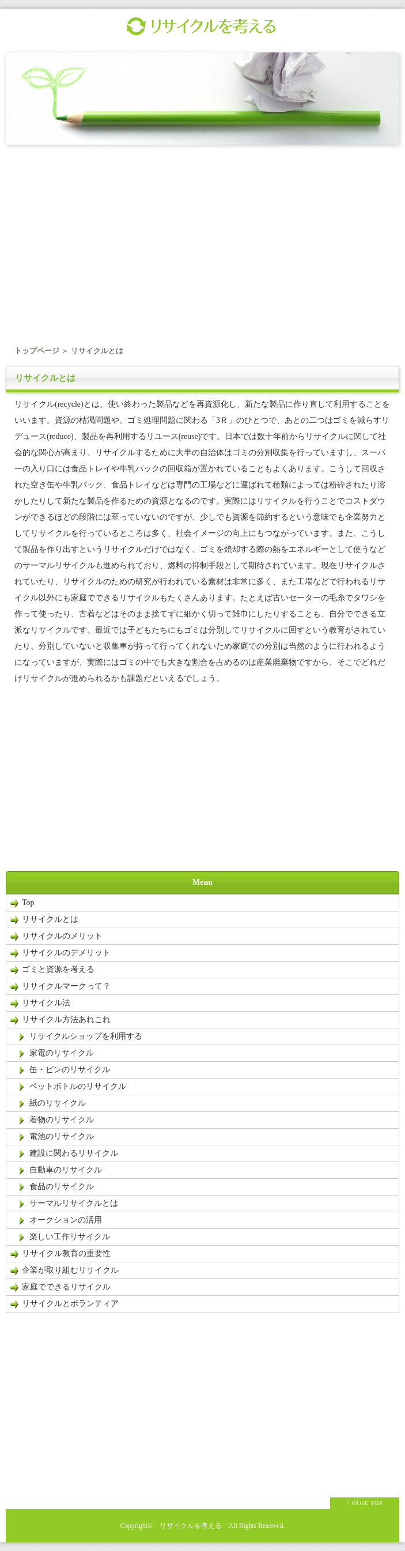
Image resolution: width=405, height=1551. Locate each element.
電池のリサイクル (61, 1136)
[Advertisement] (202, 241)
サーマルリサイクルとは (73, 1203)
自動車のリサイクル (65, 1170)
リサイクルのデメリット (66, 952)
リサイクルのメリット (62, 936)
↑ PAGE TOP (364, 1503)
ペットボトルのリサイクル (77, 1086)
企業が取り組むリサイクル (70, 1270)
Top (28, 902)
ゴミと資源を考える (58, 969)
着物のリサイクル (61, 1119)
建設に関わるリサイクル (73, 1153)
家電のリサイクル (61, 1053)
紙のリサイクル (57, 1103)
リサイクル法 (46, 1002)
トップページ (36, 350)
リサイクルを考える (191, 1526)
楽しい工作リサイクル (69, 1236)
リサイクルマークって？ (66, 986)
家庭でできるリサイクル (66, 1287)
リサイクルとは (50, 919)
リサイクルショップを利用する (85, 1036)
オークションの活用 (65, 1220)
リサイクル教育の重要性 (66, 1253)
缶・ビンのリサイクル (69, 1069)
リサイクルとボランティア (70, 1303)
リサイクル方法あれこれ (70, 1019)
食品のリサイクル (61, 1186)
